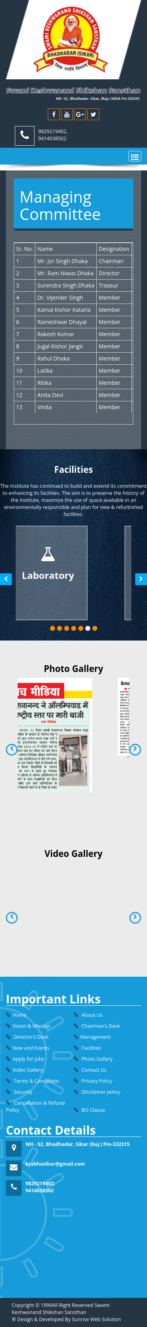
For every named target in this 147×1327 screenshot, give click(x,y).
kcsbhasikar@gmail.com (55, 1163)
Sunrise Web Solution (96, 1319)
